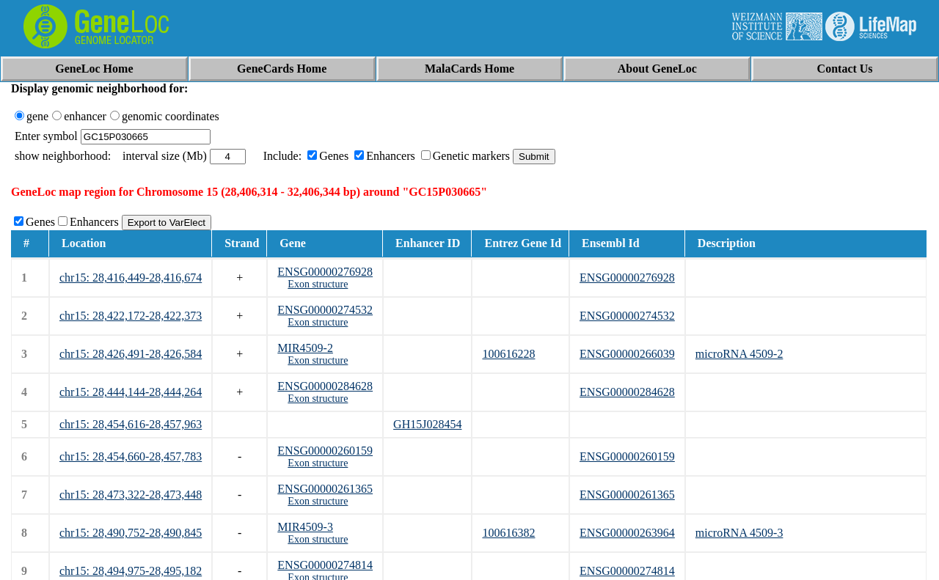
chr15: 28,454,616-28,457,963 (130, 424)
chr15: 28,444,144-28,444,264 (130, 392)
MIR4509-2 (305, 348)
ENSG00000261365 (325, 488)
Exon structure (318, 284)
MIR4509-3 (305, 527)
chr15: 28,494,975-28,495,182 (130, 571)
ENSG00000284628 (325, 386)
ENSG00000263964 (627, 532)
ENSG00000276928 (325, 271)
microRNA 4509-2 (739, 354)
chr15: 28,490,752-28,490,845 (130, 532)
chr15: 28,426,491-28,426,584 (130, 354)
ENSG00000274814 (325, 565)
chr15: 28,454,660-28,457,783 (130, 456)
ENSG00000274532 (325, 310)
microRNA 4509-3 (739, 532)
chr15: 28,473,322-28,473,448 (130, 494)
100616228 (508, 354)
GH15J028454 (427, 424)
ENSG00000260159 (325, 450)
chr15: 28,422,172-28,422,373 (130, 315)
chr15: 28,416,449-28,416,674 (130, 277)
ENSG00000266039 (627, 354)
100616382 (508, 532)
